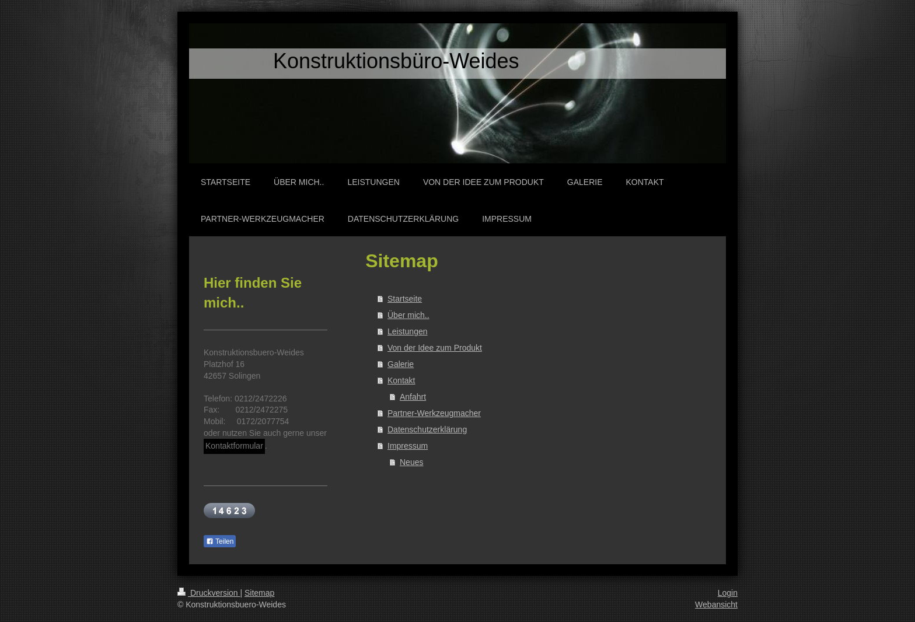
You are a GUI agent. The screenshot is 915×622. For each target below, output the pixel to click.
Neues (411, 462)
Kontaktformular (234, 445)
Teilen (219, 541)
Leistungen (407, 331)
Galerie (400, 364)
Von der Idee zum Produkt (434, 347)
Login (728, 592)
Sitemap (259, 592)
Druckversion (208, 592)
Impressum (407, 445)
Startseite (404, 298)
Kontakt (401, 380)
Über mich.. (408, 315)
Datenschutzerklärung (427, 429)
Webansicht (716, 604)
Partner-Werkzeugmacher (434, 413)
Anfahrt (413, 396)
